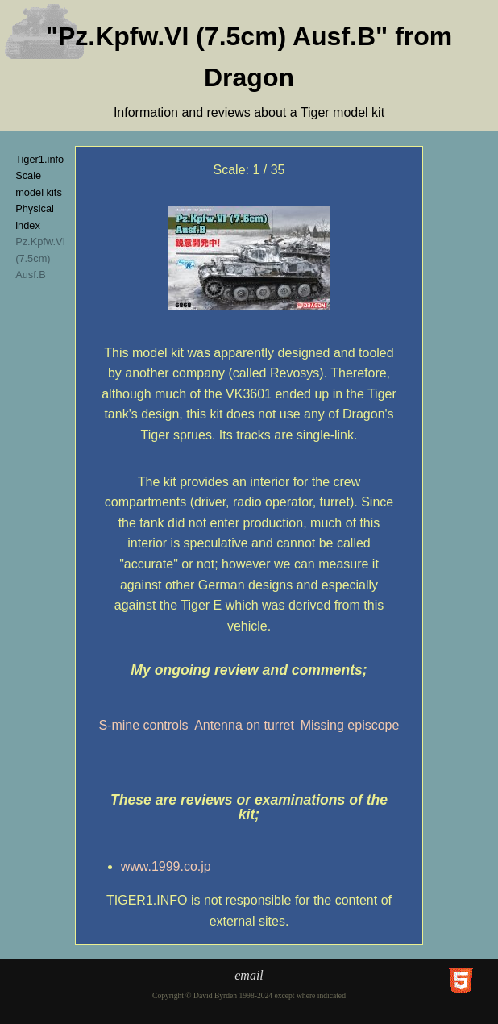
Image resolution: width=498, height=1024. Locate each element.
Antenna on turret (244, 725)
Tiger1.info (39, 159)
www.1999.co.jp (166, 866)
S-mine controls (143, 725)
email (249, 975)
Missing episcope (350, 725)
